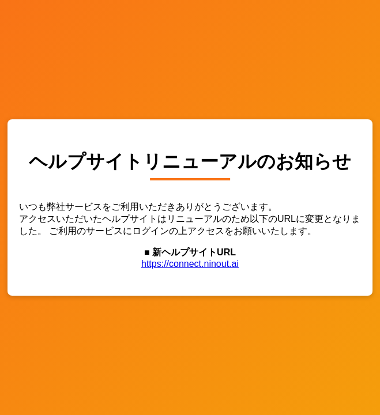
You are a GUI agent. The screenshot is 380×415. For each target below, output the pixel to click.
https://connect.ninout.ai (190, 264)
